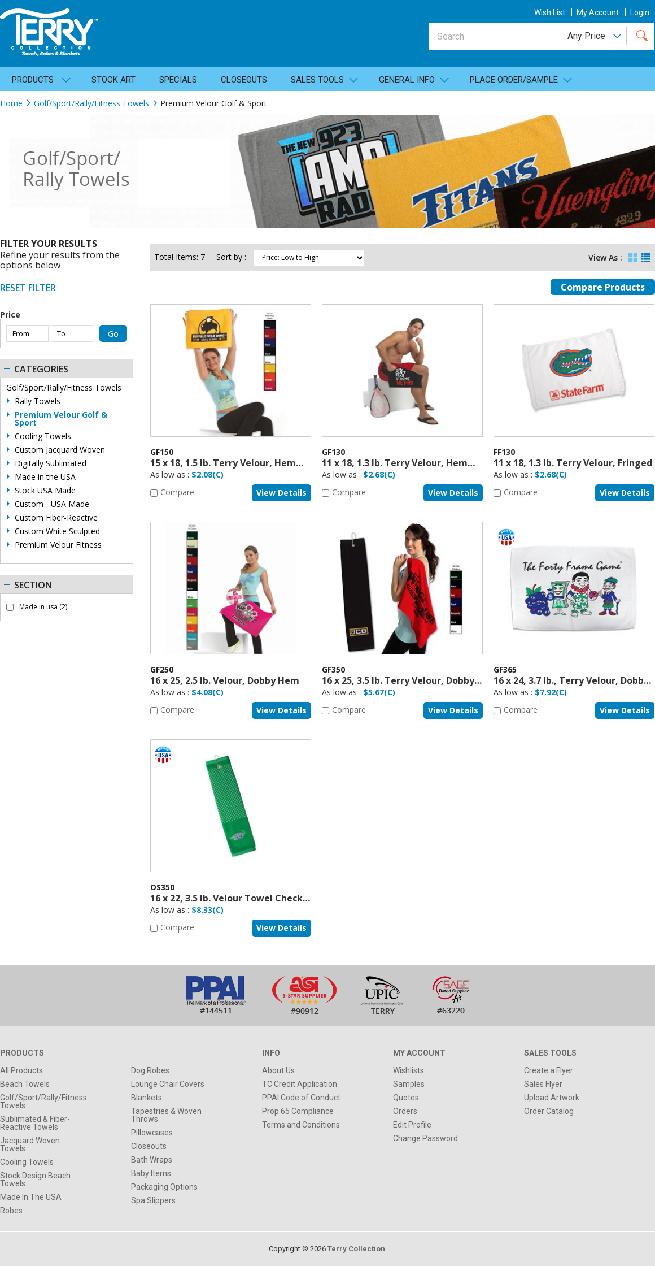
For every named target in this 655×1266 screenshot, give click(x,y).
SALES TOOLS (317, 80)
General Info (407, 80)
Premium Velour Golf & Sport (61, 419)
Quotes (406, 1097)
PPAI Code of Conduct (301, 1097)
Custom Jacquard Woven (60, 450)
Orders (405, 1111)
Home (11, 103)
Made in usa (43, 607)
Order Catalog (549, 1111)
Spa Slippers (153, 1200)
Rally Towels (37, 401)
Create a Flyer (548, 1070)
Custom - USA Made (52, 504)
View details (281, 492)
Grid (632, 255)
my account (598, 12)
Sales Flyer (543, 1084)
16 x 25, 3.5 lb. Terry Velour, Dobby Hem (410, 680)
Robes (11, 1210)
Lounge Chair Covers (167, 1084)
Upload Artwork (551, 1097)
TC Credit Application (299, 1084)
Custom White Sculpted (57, 531)
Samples (409, 1084)
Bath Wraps (151, 1159)
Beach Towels (25, 1084)
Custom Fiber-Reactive (56, 518)
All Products (21, 1070)
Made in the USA (45, 477)
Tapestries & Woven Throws (166, 1115)
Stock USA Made (45, 491)
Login (639, 12)
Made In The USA (31, 1197)
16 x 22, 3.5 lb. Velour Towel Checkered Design (253, 898)
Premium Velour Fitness (58, 545)
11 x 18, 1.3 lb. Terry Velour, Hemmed (405, 463)
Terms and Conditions (301, 1124)
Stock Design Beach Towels (35, 1179)
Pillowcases (152, 1132)
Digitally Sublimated (50, 463)
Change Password (425, 1138)
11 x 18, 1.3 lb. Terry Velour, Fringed (573, 463)
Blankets (146, 1097)
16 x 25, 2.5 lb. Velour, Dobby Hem (224, 680)
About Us (278, 1070)
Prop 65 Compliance (298, 1111)
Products (33, 80)
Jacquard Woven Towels (30, 1144)
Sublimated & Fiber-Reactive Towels (35, 1123)
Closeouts (244, 80)
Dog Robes (150, 1070)
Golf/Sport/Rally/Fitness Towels (91, 103)
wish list (549, 12)
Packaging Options (164, 1186)
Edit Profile (412, 1124)
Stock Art (113, 80)
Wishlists (408, 1070)
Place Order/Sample (514, 80)
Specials (178, 80)
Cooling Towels (43, 436)
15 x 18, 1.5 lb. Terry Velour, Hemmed (233, 463)
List (645, 255)
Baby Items (151, 1173)
